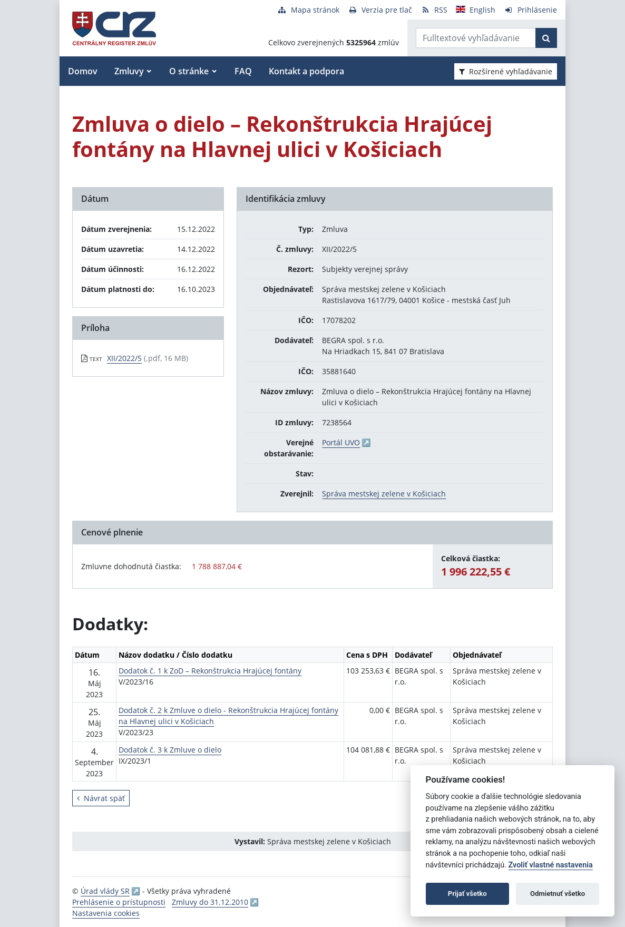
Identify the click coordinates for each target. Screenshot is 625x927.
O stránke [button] (189, 71)
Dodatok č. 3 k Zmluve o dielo (170, 750)
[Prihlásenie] (530, 10)
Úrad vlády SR (105, 891)
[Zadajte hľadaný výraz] (476, 38)
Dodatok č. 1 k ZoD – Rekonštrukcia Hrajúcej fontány (210, 671)
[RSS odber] (434, 10)
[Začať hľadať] (546, 38)
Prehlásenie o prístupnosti (118, 902)
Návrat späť (101, 798)
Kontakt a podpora (306, 71)
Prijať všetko (467, 893)
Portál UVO (341, 442)
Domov (82, 71)
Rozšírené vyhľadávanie (505, 71)
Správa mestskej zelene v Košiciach (384, 494)
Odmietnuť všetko (557, 893)
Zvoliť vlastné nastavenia (551, 865)
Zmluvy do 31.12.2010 (210, 902)
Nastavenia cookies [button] (106, 913)
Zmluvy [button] (129, 71)
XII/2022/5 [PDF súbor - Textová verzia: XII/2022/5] (124, 358)
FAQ (243, 71)
